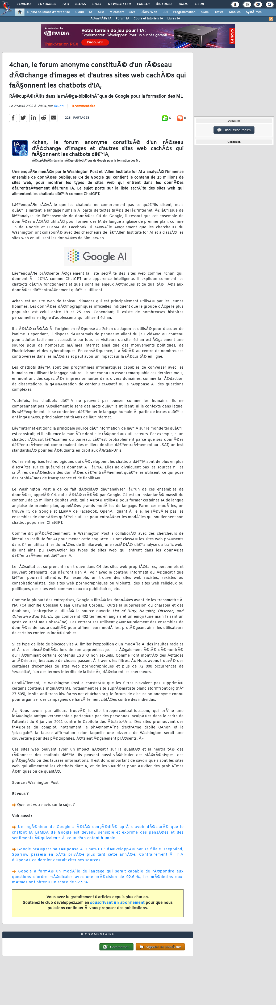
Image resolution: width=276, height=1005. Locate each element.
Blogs (80, 4)
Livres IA (173, 18)
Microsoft (117, 12)
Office (219, 12)
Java (132, 12)
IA (90, 12)
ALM (101, 12)
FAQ (65, 4)
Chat (97, 4)
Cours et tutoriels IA (148, 18)
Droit (183, 4)
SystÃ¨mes (254, 12)
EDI (165, 12)
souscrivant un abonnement (117, 902)
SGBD (205, 12)
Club (199, 4)
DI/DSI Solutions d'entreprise (48, 12)
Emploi (143, 4)
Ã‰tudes (164, 4)
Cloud (79, 12)
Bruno (59, 106)
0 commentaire (83, 106)
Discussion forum (234, 130)
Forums (24, 4)
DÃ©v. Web (148, 12)
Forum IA (122, 18)
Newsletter (119, 4)
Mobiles (235, 12)
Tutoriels (47, 4)
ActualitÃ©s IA (100, 18)
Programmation (184, 12)
